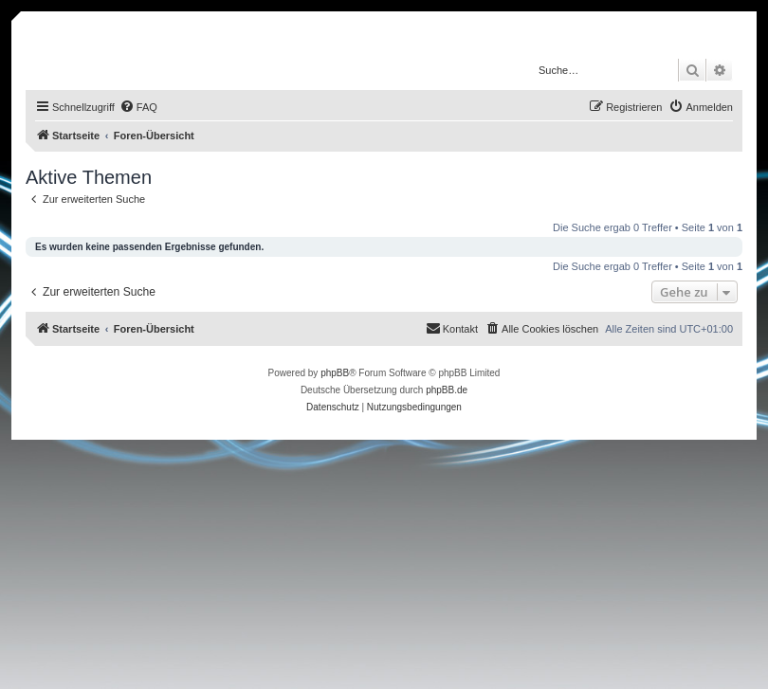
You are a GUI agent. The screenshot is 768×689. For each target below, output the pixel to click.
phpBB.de (446, 390)
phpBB (334, 373)
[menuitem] (138, 107)
